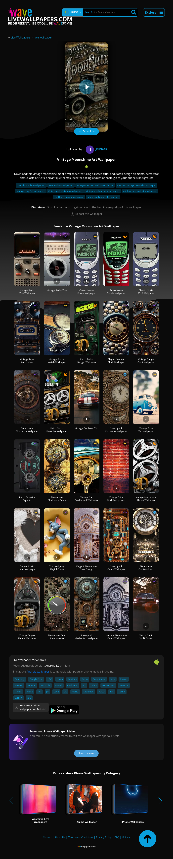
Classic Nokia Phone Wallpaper (86, 292)
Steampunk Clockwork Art (145, 568)
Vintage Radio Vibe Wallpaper (27, 292)
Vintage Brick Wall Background (116, 499)
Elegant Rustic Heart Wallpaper (27, 568)
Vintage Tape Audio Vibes (27, 361)
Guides (126, 837)
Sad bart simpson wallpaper (69, 196)
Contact (47, 837)
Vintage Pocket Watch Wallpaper (57, 361)
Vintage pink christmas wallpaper (65, 191)
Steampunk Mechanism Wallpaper (86, 637)
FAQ (116, 837)
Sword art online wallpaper (31, 185)
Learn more (86, 753)
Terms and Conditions (80, 837)
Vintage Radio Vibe (57, 290)
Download (86, 132)
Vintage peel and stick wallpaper (102, 191)
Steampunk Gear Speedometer (57, 637)
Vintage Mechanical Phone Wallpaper (146, 499)
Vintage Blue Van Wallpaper (146, 430)
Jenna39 (96, 149)
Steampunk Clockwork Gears (57, 499)
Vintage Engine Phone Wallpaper (27, 637)
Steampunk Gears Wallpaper (116, 568)
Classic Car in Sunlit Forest (146, 637)
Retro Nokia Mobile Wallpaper (116, 292)
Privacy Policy (104, 837)
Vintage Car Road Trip (86, 428)
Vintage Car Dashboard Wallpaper (86, 499)
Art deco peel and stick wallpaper (140, 191)
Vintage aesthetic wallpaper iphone (95, 185)
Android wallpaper (38, 671)
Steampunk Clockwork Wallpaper (27, 430)
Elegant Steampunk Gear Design (86, 568)
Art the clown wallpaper (61, 185)
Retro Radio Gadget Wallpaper (86, 361)
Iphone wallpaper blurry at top (103, 196)
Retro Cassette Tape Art (27, 499)
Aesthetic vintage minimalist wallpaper (136, 185)
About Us (60, 837)
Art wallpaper (43, 37)
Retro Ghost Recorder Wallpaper (56, 430)
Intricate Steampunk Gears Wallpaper (116, 637)
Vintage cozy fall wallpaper (30, 191)
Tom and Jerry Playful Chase (56, 568)
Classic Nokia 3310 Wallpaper (146, 292)
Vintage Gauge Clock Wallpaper (146, 361)
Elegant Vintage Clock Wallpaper (116, 361)
